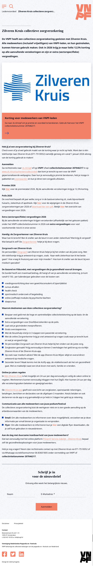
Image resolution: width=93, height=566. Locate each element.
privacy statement (81, 530)
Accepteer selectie (72, 561)
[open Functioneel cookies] (89, 538)
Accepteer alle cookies (72, 554)
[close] (89, 523)
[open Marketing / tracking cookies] (89, 545)
